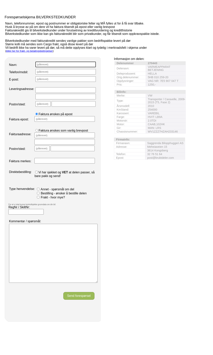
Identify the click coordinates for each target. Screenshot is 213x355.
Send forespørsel (79, 307)
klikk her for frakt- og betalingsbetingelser (29, 51)
